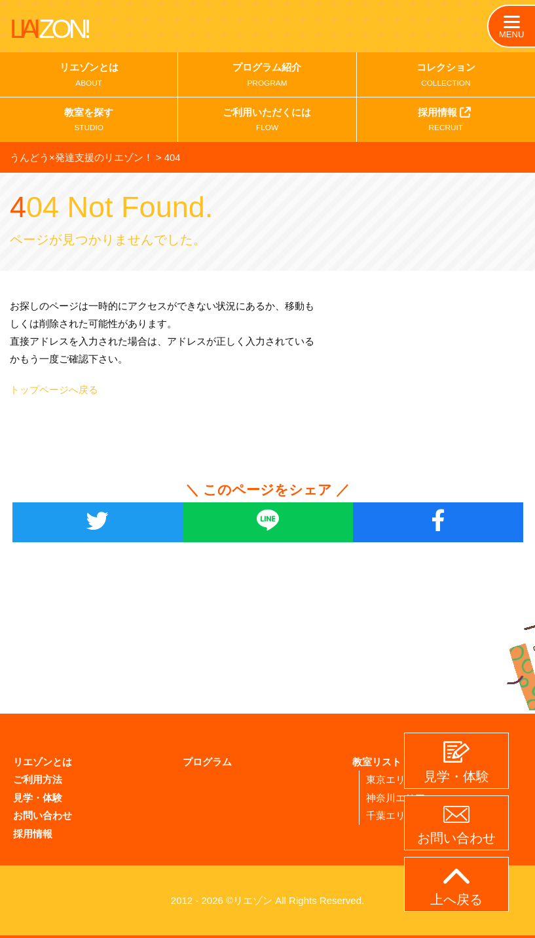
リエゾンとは (88, 76)
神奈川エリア (395, 797)
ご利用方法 (37, 780)
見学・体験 (37, 797)
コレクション (446, 76)
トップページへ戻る (54, 390)
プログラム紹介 (266, 76)
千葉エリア (390, 815)
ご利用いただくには (266, 122)
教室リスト (376, 762)
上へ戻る (456, 888)
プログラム (207, 762)
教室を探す (88, 122)
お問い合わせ (42, 815)
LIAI (49, 29)
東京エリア (390, 780)
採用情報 (446, 121)
